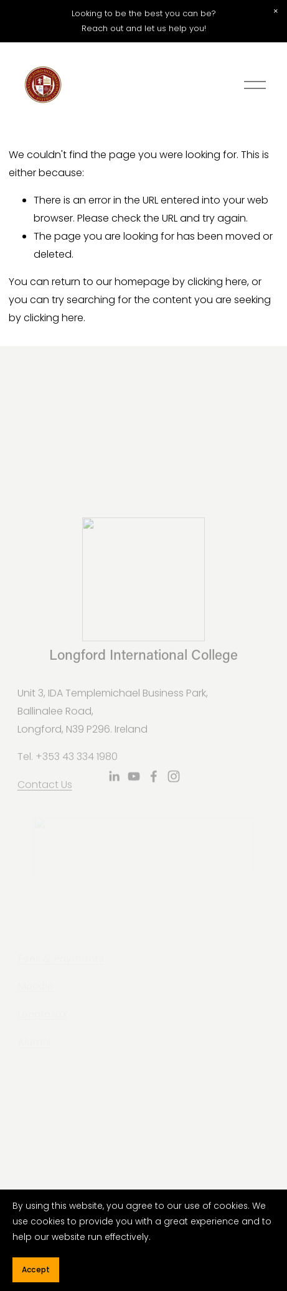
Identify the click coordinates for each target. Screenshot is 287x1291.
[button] (276, 11)
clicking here (217, 282)
